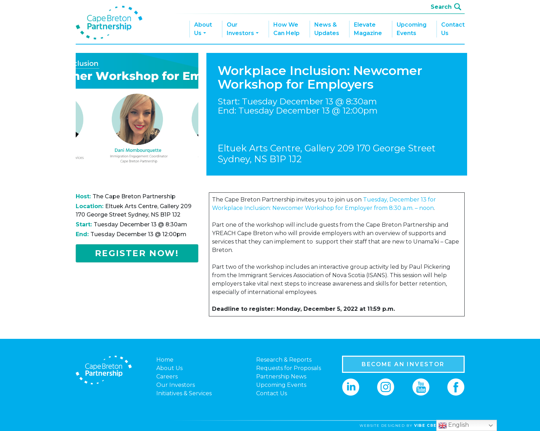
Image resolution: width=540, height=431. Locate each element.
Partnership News (281, 376)
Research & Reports (284, 359)
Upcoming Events (411, 28)
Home (164, 359)
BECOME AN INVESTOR (403, 364)
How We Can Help (286, 28)
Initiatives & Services (184, 393)
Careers (167, 376)
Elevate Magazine (368, 28)
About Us (203, 28)
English (453, 425)
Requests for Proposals (288, 368)
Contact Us (453, 28)
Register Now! (137, 253)
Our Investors (240, 28)
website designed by (415, 425)
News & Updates (326, 28)
